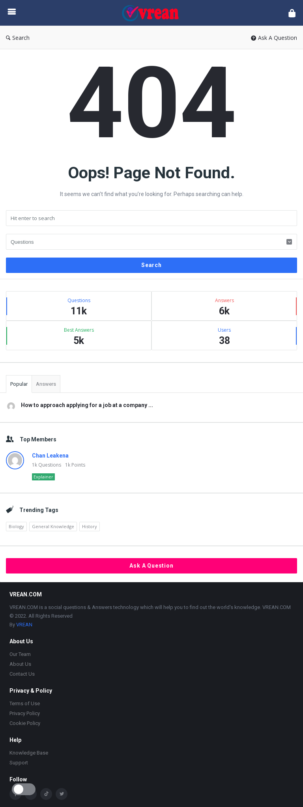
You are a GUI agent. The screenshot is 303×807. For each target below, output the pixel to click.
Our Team (20, 654)
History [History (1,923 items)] (89, 526)
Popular (19, 384)
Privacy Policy (24, 713)
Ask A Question (274, 37)
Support (18, 763)
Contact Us (22, 674)
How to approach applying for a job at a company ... (87, 405)
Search (18, 37)
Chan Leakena (50, 455)
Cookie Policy (24, 723)
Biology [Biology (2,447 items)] (16, 526)
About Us (20, 664)
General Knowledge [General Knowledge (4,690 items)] (53, 526)
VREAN (24, 625)
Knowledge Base (28, 753)
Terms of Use (24, 703)
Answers (46, 384)
